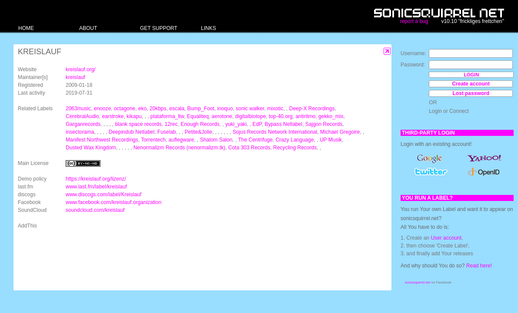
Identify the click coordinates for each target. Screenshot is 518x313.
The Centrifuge (255, 140)
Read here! (479, 266)
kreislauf (75, 77)
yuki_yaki (236, 124)
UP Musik (331, 140)
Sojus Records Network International (275, 132)
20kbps (158, 108)
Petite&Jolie (198, 132)
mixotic (275, 108)
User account (446, 238)
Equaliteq (198, 116)
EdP (257, 124)
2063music (78, 108)
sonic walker (250, 108)
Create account (471, 84)
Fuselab (166, 132)
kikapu (134, 116)
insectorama (80, 132)
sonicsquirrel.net (417, 282)
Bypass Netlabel (283, 124)
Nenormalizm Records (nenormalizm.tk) (179, 148)
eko (142, 108)
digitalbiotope (250, 116)
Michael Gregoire (340, 132)
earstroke (113, 116)
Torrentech (153, 140)
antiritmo (305, 116)
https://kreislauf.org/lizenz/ (96, 179)
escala (176, 108)
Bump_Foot (200, 108)
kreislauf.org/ (81, 69)
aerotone (222, 116)
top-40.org (281, 116)
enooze (102, 108)
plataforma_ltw (167, 116)
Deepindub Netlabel (131, 132)
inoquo (225, 108)
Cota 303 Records (249, 148)
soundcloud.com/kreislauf (95, 210)
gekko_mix (330, 116)
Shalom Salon (216, 140)
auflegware (181, 140)
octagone (124, 108)
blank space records (138, 124)
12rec (170, 124)
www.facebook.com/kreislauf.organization (113, 202)
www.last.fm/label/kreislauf (96, 187)
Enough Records (199, 124)
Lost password (470, 93)
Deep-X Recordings (312, 108)
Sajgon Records (323, 124)
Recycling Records (295, 148)
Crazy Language (295, 140)
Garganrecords (83, 124)
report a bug (414, 21)
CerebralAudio (82, 116)
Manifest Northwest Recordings (102, 140)
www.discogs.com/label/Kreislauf (103, 194)
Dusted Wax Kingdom (91, 148)
